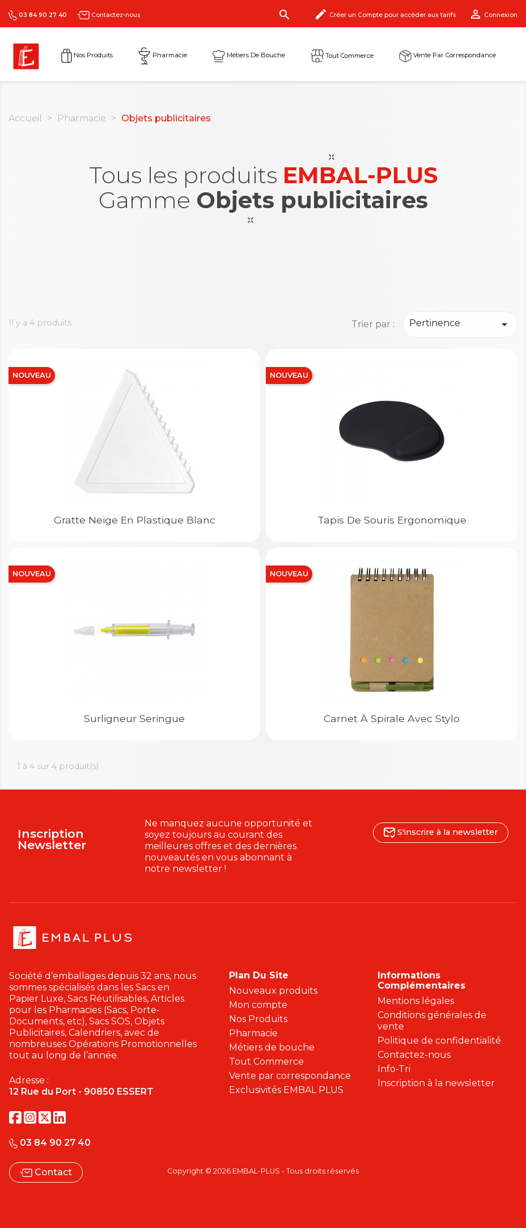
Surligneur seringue (134, 718)
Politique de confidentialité (439, 1040)
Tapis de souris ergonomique (391, 520)
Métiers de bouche (272, 1047)
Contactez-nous (108, 15)
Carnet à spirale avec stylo (392, 718)
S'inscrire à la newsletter (441, 832)
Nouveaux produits (273, 990)
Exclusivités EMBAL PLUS (286, 1089)
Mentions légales (415, 1000)
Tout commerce (342, 55)
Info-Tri (393, 1069)
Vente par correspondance (447, 55)
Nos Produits (87, 55)
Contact (46, 1172)
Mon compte (258, 1004)
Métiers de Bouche (249, 55)
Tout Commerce (266, 1061)
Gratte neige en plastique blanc (134, 520)
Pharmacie (162, 55)
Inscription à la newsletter (436, 1083)
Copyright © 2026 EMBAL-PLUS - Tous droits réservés (263, 1171)
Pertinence (460, 324)
